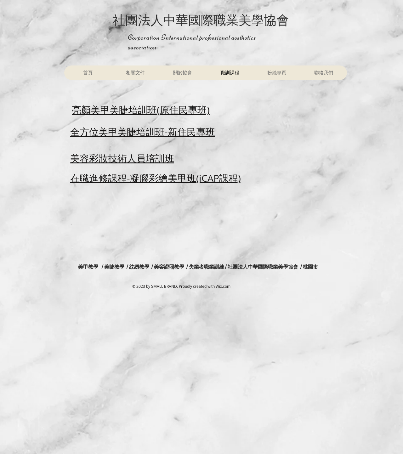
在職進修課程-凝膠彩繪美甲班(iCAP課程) (155, 178)
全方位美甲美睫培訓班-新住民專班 (142, 132)
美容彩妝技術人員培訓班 (122, 158)
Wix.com (223, 286)
